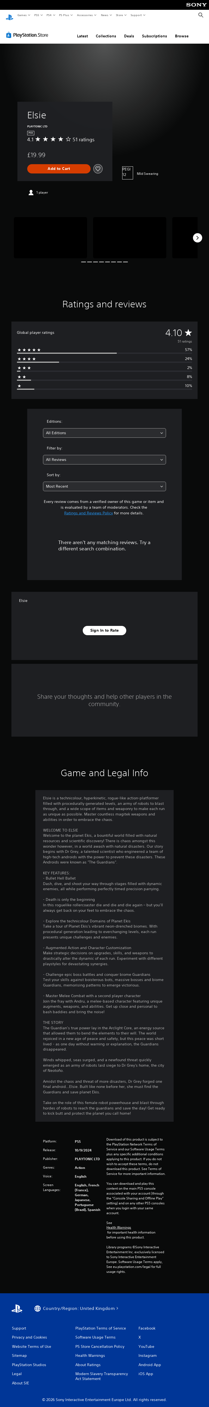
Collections (106, 30)
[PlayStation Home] (9, 15)
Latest (82, 30)
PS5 (36, 15)
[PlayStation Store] (28, 29)
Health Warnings (118, 1222)
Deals (129, 30)
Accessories (85, 15)
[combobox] (104, 428)
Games (21, 15)
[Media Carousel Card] (50, 232)
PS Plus (64, 15)
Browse (182, 30)
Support (136, 15)
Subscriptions (154, 30)
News (104, 15)
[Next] (197, 232)
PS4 (49, 15)
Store (119, 15)
